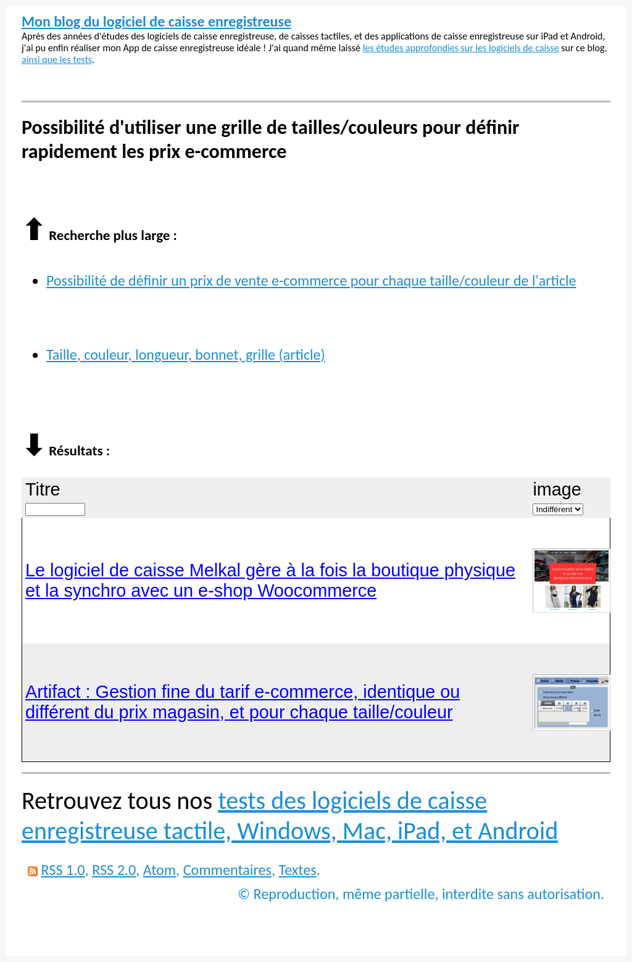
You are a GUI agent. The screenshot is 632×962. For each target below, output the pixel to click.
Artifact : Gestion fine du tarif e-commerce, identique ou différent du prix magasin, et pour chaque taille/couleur (242, 702)
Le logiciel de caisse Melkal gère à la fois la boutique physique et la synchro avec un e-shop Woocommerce (270, 580)
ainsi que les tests (57, 59)
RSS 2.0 (114, 870)
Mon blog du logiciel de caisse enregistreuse (156, 21)
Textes (298, 870)
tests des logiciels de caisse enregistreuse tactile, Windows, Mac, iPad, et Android (290, 816)
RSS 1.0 (63, 870)
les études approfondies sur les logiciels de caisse (461, 48)
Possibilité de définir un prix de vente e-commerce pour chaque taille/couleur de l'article (311, 280)
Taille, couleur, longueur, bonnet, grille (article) (185, 354)
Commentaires (227, 870)
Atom (159, 870)
